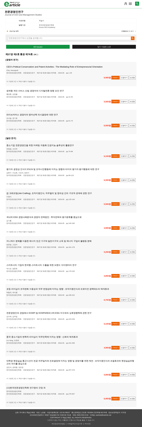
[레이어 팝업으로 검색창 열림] (137, 4)
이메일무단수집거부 (74, 424)
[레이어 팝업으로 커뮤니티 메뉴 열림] (130, 4)
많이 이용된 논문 (104, 47)
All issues (37, 47)
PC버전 (87, 424)
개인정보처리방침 (58, 424)
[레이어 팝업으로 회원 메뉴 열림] (126, 4)
